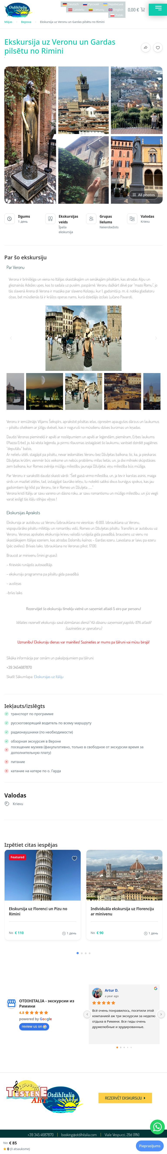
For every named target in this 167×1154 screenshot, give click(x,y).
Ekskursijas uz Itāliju (48, 676)
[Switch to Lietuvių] (96, 9)
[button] (11, 338)
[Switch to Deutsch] (70, 4)
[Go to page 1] (121, 1047)
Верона (26, 22)
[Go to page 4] (131, 1047)
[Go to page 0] (117, 1048)
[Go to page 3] (127, 1047)
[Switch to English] (115, 9)
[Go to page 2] (124, 1047)
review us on (34, 1026)
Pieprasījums (149, 1146)
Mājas (8, 22)
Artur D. (111, 990)
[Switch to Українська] (113, 4)
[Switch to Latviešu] (76, 9)
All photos (143, 194)
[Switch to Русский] (91, 4)
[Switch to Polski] (116, 15)
